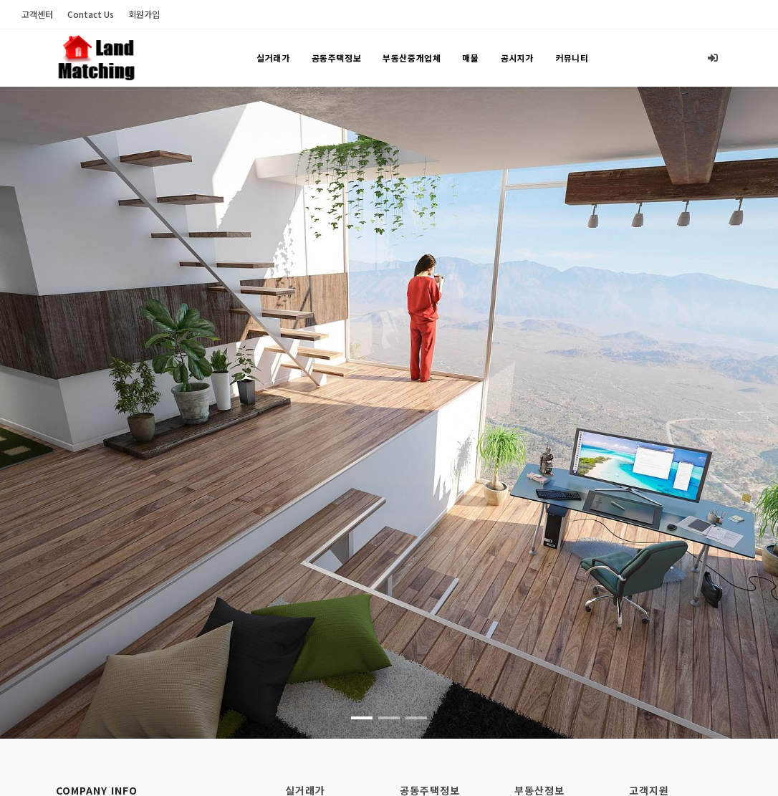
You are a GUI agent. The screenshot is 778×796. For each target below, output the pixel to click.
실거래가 (272, 58)
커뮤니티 (571, 58)
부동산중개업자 (547, 769)
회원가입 (144, 14)
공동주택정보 (337, 58)
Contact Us (90, 14)
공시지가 (517, 58)
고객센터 (37, 14)
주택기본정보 (428, 746)
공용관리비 (423, 769)
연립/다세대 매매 (321, 769)
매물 (470, 58)
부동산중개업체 (412, 58)
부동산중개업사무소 (556, 746)
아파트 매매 (310, 746)
